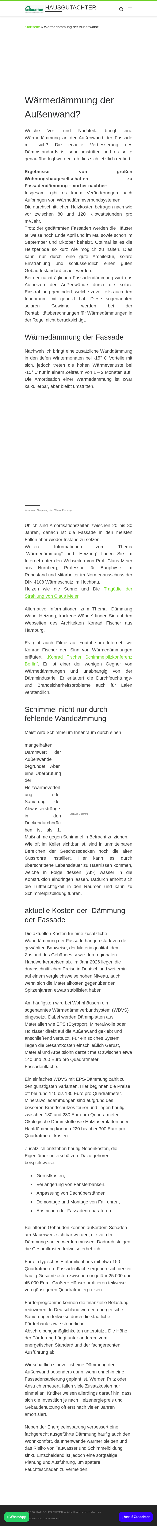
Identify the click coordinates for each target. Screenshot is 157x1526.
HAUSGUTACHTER (49, 1512)
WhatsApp (16, 1517)
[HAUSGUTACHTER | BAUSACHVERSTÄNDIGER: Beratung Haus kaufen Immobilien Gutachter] (34, 8)
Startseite (32, 27)
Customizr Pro (52, 1518)
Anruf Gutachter (136, 1517)
